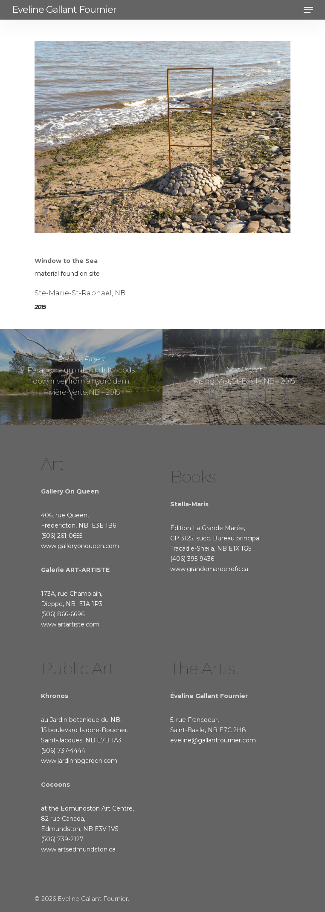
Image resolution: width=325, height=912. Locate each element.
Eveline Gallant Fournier (64, 9)
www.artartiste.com (70, 624)
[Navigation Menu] (308, 10)
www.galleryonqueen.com (80, 546)
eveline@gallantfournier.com (213, 740)
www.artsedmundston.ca (78, 849)
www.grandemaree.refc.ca (209, 569)
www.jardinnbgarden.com (79, 761)
